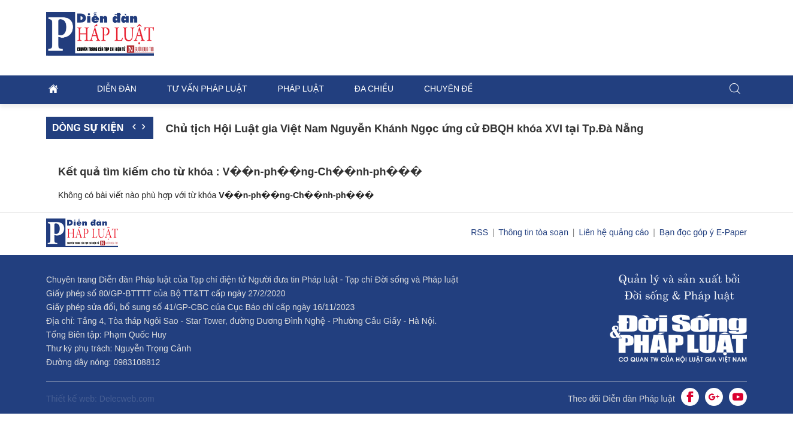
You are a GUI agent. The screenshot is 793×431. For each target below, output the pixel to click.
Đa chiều (374, 88)
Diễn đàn (117, 88)
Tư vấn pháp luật (207, 88)
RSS (481, 232)
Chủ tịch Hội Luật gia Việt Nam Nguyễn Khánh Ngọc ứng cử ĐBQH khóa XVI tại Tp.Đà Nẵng (404, 129)
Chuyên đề (448, 88)
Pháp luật (301, 88)
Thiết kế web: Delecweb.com (100, 398)
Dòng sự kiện (87, 128)
